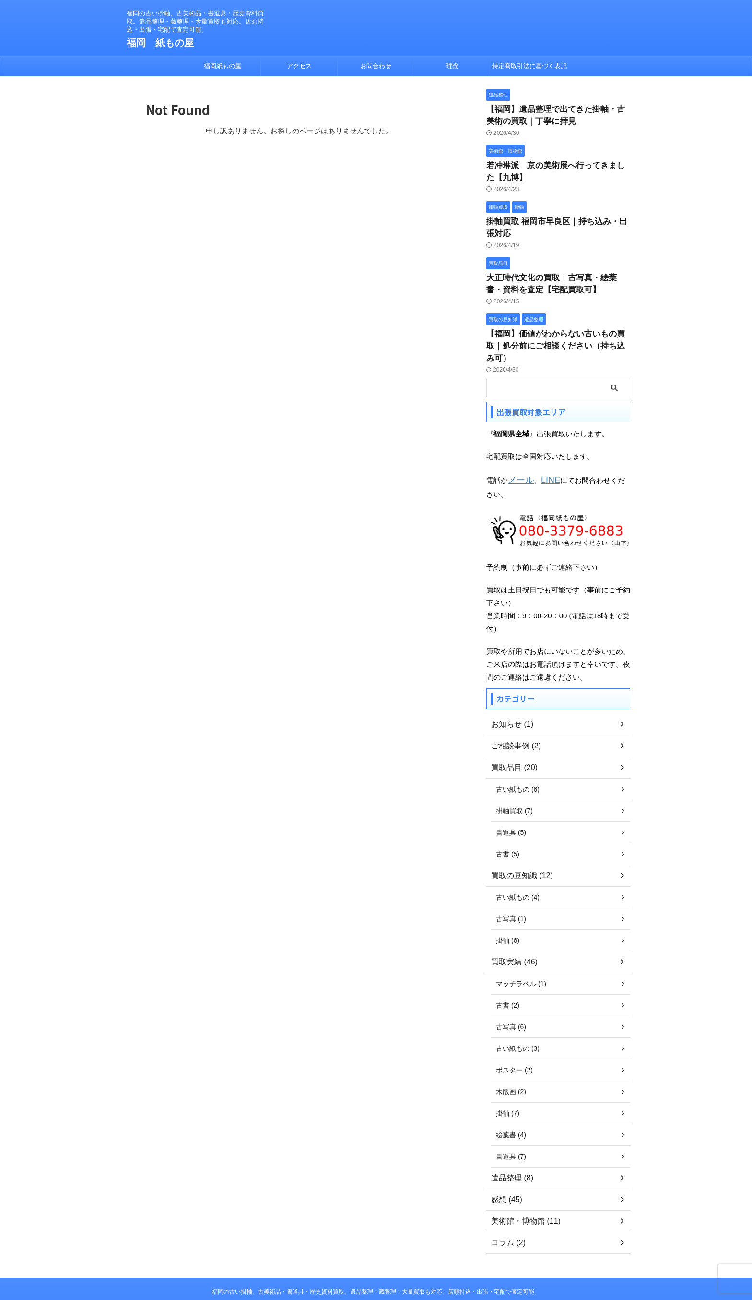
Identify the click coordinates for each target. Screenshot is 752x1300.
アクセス (299, 66)
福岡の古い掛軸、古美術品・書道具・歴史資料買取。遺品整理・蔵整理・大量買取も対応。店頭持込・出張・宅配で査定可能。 (376, 1255)
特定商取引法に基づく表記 (529, 66)
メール (518, 445)
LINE (544, 445)
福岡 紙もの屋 (160, 42)
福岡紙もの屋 (222, 66)
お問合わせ (375, 66)
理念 (452, 66)
